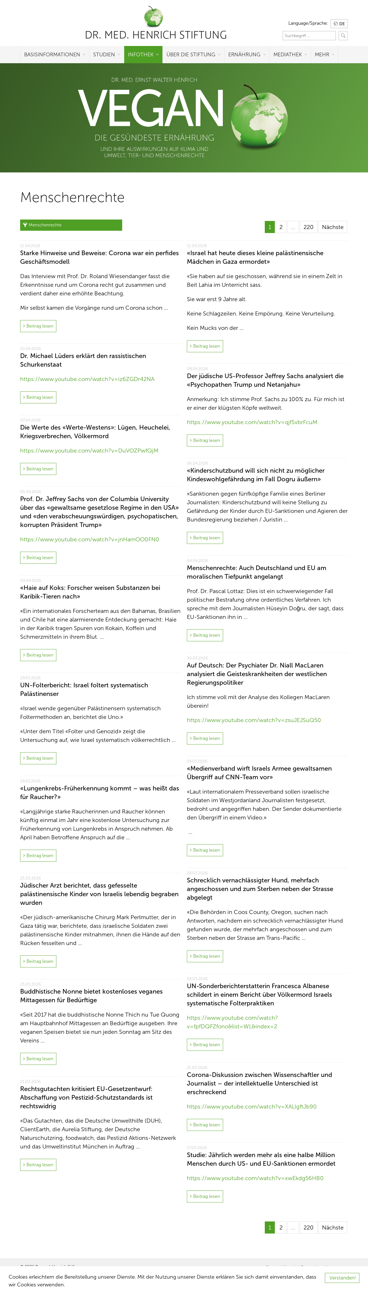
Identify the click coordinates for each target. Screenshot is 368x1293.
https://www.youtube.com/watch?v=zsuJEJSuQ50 (254, 720)
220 (309, 227)
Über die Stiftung (190, 54)
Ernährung (244, 54)
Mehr (322, 54)
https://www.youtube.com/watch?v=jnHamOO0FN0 (89, 539)
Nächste (333, 227)
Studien (104, 54)
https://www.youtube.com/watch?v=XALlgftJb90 (252, 1106)
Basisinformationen (52, 54)
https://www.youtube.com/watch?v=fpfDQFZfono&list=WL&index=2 (232, 1022)
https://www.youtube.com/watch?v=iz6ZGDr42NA (87, 379)
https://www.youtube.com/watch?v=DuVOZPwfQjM (89, 450)
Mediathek (287, 54)
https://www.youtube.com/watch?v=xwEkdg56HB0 (255, 1178)
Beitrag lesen (39, 326)
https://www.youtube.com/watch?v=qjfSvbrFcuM (252, 422)
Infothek (141, 54)
